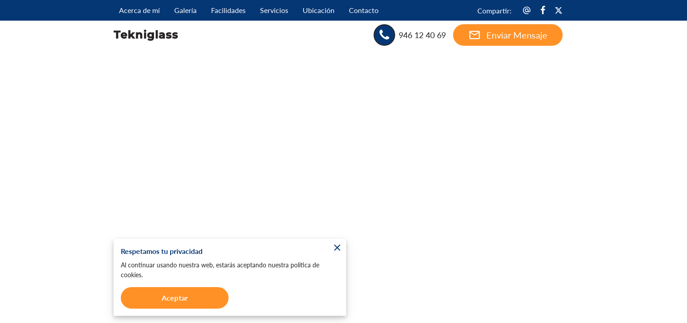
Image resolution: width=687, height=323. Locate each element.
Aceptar (175, 297)
